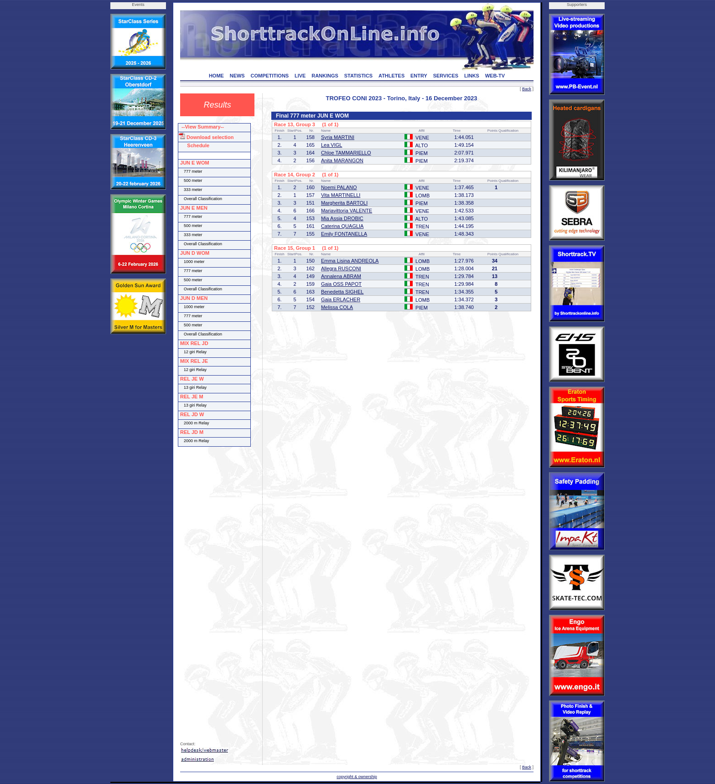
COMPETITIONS (269, 75)
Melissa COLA (337, 307)
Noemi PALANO (339, 187)
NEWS (237, 75)
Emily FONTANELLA (344, 234)
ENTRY (418, 75)
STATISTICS (358, 75)
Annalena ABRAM (341, 276)
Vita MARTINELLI (340, 195)
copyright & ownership (357, 776)
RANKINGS (324, 75)
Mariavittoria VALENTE (346, 210)
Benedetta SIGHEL (342, 291)
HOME (216, 75)
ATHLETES (391, 75)
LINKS (471, 75)
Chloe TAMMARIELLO (346, 152)
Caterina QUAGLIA (342, 226)
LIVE (300, 75)
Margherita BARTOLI (344, 203)
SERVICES (445, 75)
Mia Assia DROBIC (342, 218)
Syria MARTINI (337, 137)
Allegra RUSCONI (341, 268)
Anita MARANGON (342, 160)
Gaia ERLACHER (340, 299)
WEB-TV (495, 75)
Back (526, 89)
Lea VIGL (331, 145)
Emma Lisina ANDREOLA (350, 260)
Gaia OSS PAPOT (341, 284)
